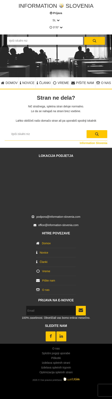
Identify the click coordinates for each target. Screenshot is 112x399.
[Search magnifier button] (94, 41)
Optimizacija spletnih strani (56, 372)
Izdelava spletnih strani (56, 362)
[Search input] (45, 41)
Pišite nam (85, 83)
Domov (11, 83)
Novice (28, 83)
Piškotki (56, 358)
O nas (106, 83)
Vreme (63, 83)
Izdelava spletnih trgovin (56, 367)
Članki (45, 83)
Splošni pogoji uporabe (56, 353)
